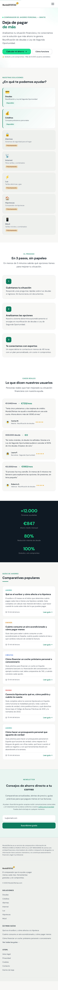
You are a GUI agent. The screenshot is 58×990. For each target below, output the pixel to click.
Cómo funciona (42, 51)
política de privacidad (46, 807)
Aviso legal (6, 954)
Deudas (5, 895)
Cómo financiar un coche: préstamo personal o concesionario (26, 938)
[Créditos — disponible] (29, 118)
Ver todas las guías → (11, 942)
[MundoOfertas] (29, 867)
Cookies (5, 962)
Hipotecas (6, 914)
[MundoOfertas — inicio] (10, 4)
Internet (5, 907)
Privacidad (6, 958)
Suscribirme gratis (29, 825)
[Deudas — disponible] (29, 97)
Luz (3, 910)
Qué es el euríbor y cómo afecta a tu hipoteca (20, 930)
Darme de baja (8, 970)
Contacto (6, 966)
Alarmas (5, 903)
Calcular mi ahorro (16, 51)
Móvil (4, 918)
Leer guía (48, 612)
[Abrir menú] (53, 4)
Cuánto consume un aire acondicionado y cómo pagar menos (26, 934)
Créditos (5, 899)
